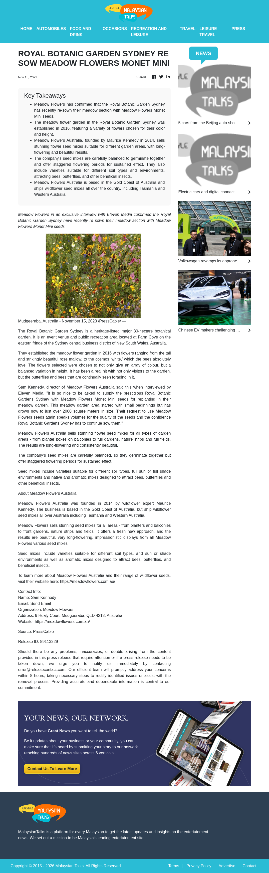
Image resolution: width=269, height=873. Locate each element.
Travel (187, 29)
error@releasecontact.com (42, 669)
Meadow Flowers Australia (43, 503)
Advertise (227, 866)
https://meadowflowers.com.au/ (87, 581)
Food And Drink (80, 32)
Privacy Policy (198, 866)
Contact (249, 866)
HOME (27, 29)
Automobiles (51, 29)
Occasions (115, 29)
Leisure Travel (208, 32)
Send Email (40, 603)
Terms (173, 866)
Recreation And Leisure (149, 32)
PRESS (238, 29)
